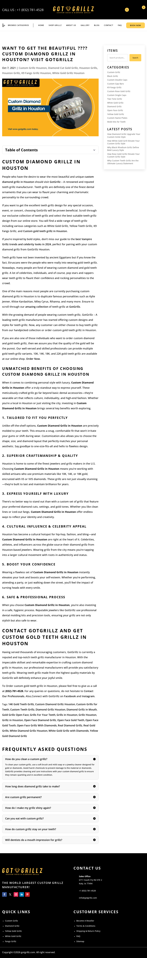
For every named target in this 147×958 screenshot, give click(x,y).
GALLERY (85, 25)
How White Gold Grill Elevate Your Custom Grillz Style (123, 142)
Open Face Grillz (115, 110)
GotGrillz (55, 182)
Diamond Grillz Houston (50, 709)
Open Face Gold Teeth (70, 720)
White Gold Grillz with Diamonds (69, 730)
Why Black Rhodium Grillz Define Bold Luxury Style (123, 149)
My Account (134, 10)
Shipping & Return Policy (88, 931)
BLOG (96, 25)
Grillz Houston (87, 714)
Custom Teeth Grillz (22, 709)
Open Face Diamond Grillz (40, 720)
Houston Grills (88, 68)
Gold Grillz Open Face (15, 714)
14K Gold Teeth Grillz (21, 704)
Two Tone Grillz (114, 98)
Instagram (88, 696)
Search (135, 57)
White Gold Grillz (115, 102)
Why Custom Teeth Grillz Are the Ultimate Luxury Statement (123, 162)
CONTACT (108, 25)
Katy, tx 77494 (85, 883)
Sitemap (80, 941)
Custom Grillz (113, 72)
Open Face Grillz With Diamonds (37, 725)
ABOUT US (71, 25)
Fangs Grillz (10, 941)
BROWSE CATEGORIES (18, 25)
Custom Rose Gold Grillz (118, 91)
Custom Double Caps (117, 79)
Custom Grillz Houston (33, 68)
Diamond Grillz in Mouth (81, 709)
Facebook (70, 696)
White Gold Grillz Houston (68, 73)
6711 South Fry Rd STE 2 (90, 880)
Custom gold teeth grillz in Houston (45, 231)
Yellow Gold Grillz (115, 114)
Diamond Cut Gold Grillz (63, 68)
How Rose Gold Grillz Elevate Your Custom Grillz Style (123, 155)
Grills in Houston (67, 714)
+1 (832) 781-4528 (30, 10)
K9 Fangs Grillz (114, 87)
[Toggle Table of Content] (50, 149)
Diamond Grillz (114, 106)
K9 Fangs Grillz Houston (36, 73)
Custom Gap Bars (115, 83)
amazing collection (36, 306)
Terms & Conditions (85, 926)
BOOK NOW (135, 25)
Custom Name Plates (117, 118)
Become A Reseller (85, 920)
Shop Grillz (55, 25)
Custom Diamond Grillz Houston (55, 704)
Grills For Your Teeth (42, 714)
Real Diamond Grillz (70, 725)
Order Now (33, 358)
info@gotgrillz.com (88, 897)
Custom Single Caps (116, 95)
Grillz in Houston (12, 720)
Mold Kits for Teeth (116, 121)
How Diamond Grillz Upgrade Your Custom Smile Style (123, 135)
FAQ (120, 25)
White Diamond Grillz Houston (28, 730)
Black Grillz (112, 76)
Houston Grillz (11, 73)
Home (41, 25)
